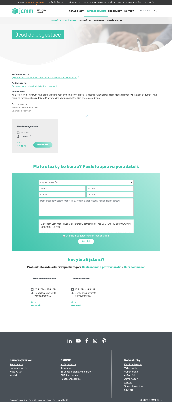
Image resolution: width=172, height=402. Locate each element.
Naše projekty (68, 364)
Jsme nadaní (105, 2)
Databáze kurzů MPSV (92, 20)
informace (42, 144)
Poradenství (76, 11)
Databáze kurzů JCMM (63, 20)
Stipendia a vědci (133, 2)
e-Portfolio (89, 2)
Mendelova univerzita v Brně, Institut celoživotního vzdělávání (45, 78)
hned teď (62, 400)
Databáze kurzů (96, 11)
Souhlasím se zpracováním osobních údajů (87, 236)
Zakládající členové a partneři (77, 371)
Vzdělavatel (114, 20)
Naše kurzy (115, 11)
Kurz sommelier (51, 86)
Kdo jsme (66, 368)
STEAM (117, 2)
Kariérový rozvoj (36, 2)
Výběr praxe (73, 2)
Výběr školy (56, 2)
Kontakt (129, 11)
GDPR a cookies (69, 375)
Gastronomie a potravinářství (26, 86)
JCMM (21, 2)
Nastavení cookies (71, 379)
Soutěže (149, 2)
